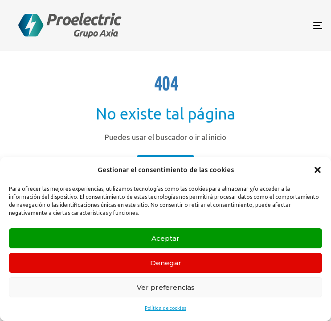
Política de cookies (165, 308)
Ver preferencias (166, 287)
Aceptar (165, 238)
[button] (317, 169)
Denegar (165, 263)
